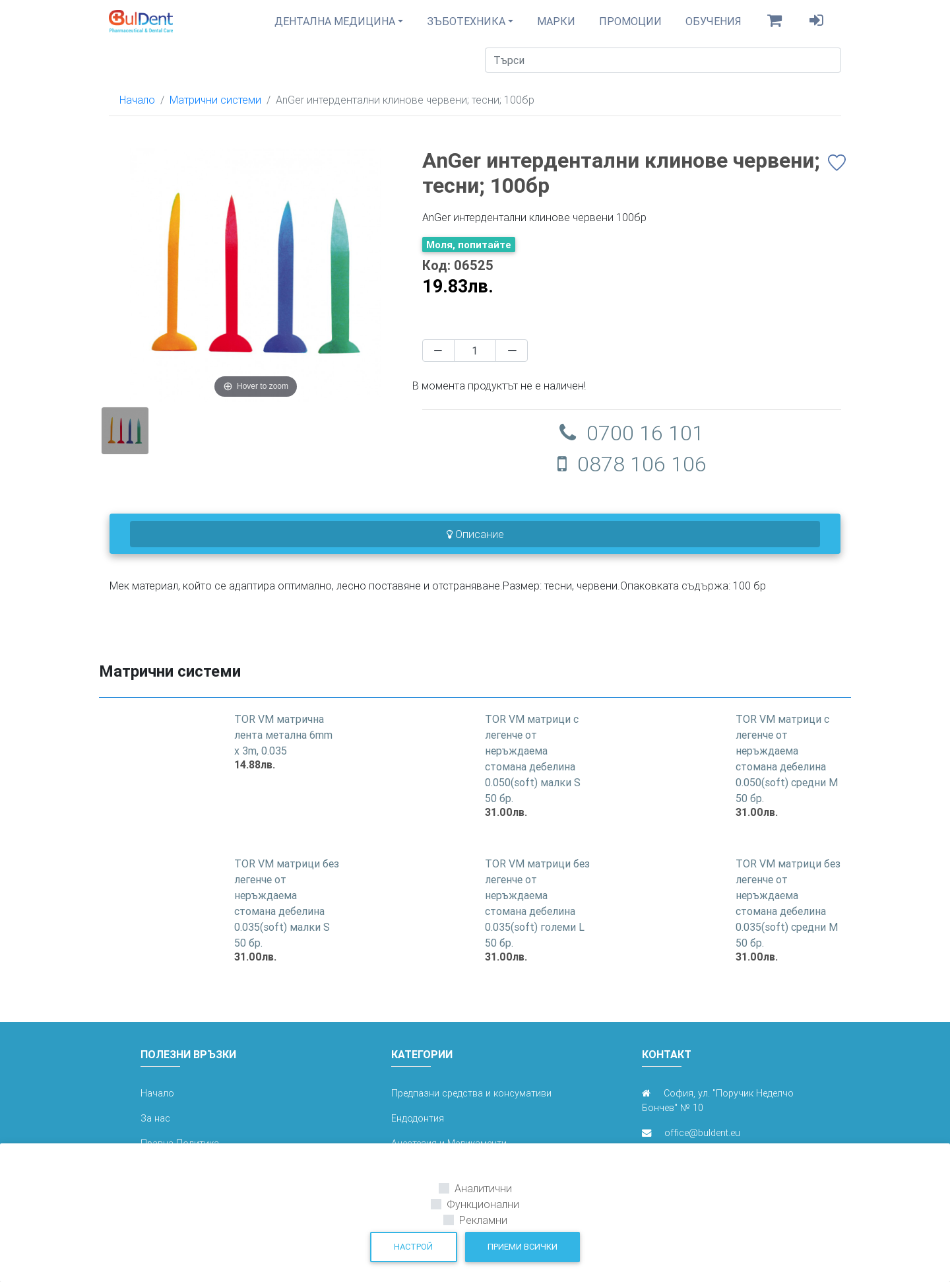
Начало (137, 110)
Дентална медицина (334, 26)
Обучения (713, 26)
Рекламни (483, 1220)
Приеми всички (522, 1246)
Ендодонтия (417, 1129)
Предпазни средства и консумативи (471, 1104)
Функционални (483, 1204)
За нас (155, 1129)
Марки (556, 26)
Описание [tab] (475, 544)
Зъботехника (466, 26)
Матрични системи (215, 110)
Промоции (630, 26)
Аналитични (483, 1188)
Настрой (413, 1246)
